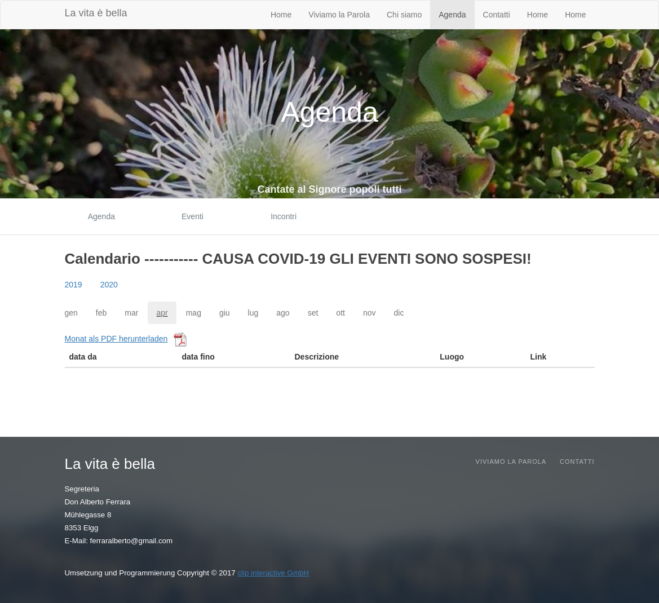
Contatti (496, 14)
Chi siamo (404, 14)
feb (101, 312)
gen (71, 312)
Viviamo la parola (511, 461)
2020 (109, 284)
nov (369, 312)
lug (253, 312)
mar (131, 312)
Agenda (452, 14)
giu (224, 312)
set (313, 312)
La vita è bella (96, 13)
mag (193, 312)
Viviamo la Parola (339, 14)
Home (281, 14)
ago (282, 312)
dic (399, 312)
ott (340, 312)
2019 (73, 284)
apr (161, 312)
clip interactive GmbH (272, 573)
